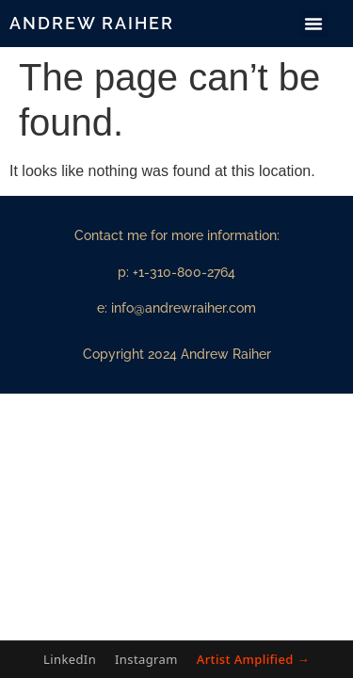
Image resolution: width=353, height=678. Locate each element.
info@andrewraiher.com (183, 307)
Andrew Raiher (91, 23)
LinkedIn (69, 659)
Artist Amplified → (253, 659)
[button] (313, 23)
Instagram (146, 659)
